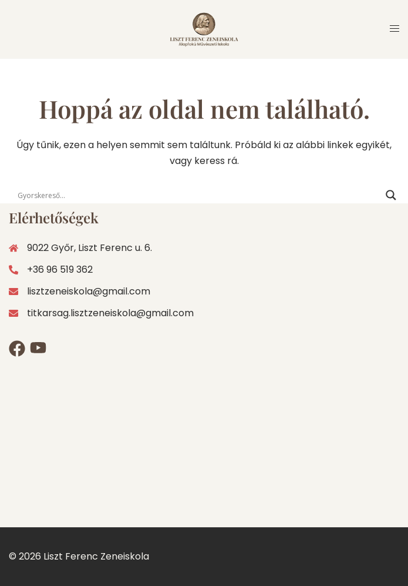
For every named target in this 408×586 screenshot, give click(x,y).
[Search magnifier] (391, 195)
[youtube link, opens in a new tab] (34, 349)
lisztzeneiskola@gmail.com (88, 291)
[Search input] (199, 195)
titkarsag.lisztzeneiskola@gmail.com (110, 313)
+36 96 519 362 (51, 269)
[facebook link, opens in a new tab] (13, 349)
